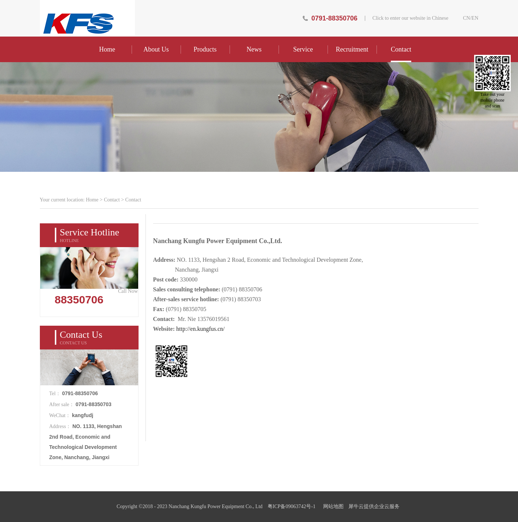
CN (466, 18)
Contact (112, 200)
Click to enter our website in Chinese (411, 18)
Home (107, 49)
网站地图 (332, 506)
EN (475, 18)
